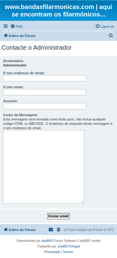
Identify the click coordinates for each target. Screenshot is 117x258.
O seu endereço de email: (24, 73)
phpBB (46, 240)
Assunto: (10, 101)
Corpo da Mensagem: (20, 115)
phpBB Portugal (69, 246)
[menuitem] (16, 26)
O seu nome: (13, 87)
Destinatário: (13, 61)
